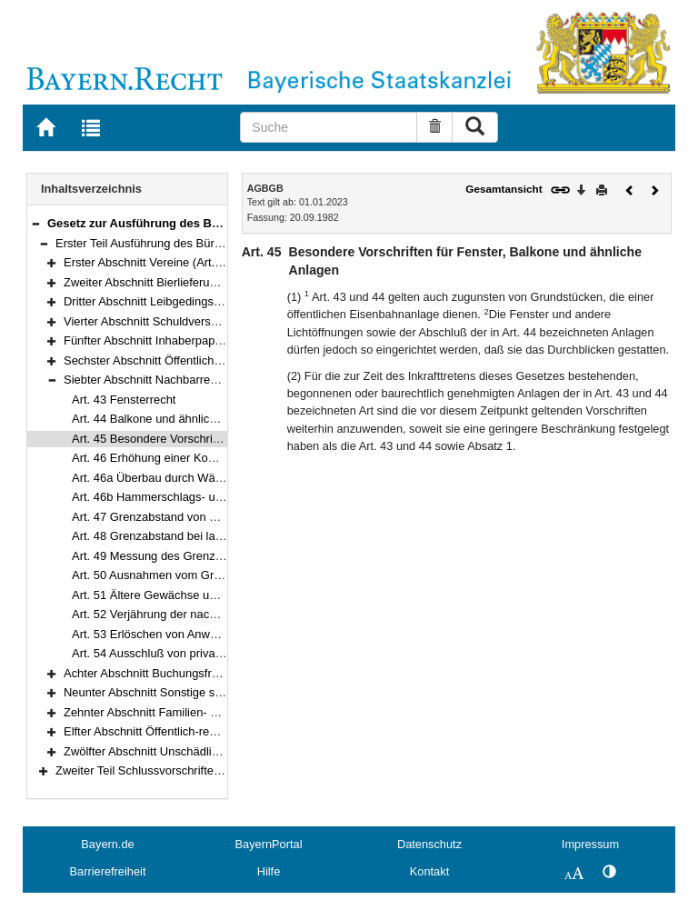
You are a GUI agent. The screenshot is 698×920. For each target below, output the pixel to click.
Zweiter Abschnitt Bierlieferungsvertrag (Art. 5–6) (190, 282)
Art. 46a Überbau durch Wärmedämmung (180, 478)
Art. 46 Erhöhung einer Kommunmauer (173, 458)
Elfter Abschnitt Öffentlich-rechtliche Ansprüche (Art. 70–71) (219, 731)
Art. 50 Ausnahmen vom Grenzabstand (173, 575)
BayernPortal (269, 844)
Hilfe (269, 871)
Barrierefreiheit (108, 871)
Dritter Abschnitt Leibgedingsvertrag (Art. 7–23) (186, 301)
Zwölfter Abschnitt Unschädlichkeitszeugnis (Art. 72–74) (209, 751)
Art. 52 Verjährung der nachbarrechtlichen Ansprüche (210, 614)
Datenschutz (429, 844)
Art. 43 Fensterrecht (123, 399)
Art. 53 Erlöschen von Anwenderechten (173, 634)
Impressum (590, 844)
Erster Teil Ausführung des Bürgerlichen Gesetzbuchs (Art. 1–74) (224, 243)
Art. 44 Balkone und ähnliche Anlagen (170, 418)
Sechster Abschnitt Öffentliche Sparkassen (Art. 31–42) (208, 360)
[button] (35, 223)
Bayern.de (107, 844)
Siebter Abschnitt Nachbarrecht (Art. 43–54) (178, 379)
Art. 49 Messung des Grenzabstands (167, 556)
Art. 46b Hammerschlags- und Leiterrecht (179, 497)
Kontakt (429, 871)
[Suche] (328, 127)
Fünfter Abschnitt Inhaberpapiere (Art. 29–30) (182, 340)
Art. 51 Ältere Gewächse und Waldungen (178, 595)
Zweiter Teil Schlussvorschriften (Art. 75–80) (170, 770)
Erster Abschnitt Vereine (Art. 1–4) (153, 262)
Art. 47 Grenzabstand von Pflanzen (163, 517)
